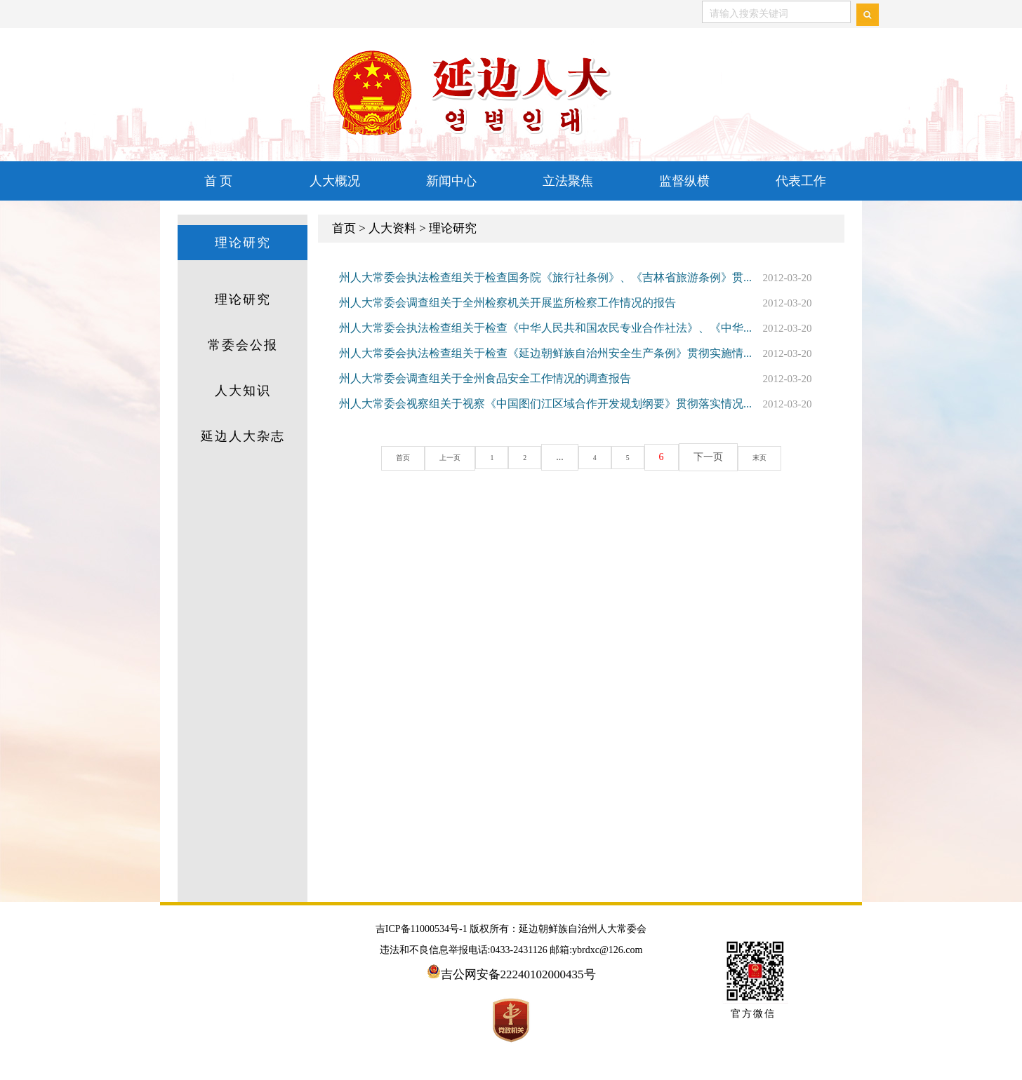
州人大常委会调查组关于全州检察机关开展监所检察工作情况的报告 (507, 303)
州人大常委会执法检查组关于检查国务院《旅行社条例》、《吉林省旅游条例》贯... (545, 277)
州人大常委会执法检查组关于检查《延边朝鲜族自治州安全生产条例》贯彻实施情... (545, 353)
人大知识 (243, 391)
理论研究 (243, 243)
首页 (344, 228)
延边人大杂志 (243, 436)
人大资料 (392, 228)
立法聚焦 (568, 181)
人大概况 (335, 181)
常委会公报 (243, 345)
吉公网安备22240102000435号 (518, 974)
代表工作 (801, 181)
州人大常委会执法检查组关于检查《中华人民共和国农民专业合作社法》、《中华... (545, 328)
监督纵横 (684, 181)
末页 (759, 457)
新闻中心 (451, 181)
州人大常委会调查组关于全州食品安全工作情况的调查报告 (485, 378)
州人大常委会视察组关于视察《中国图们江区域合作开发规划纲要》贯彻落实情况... (545, 404)
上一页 (449, 457)
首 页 (218, 181)
